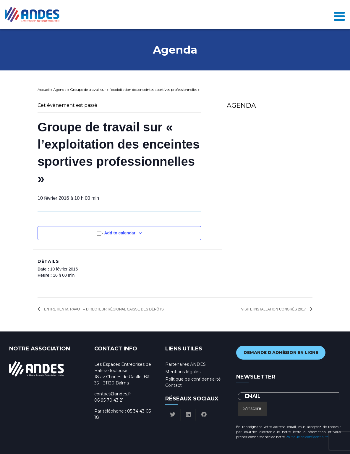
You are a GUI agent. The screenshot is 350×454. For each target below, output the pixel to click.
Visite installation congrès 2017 (274, 309)
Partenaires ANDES (185, 364)
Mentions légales (182, 371)
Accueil (44, 89)
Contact (173, 385)
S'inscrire (252, 408)
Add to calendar (119, 233)
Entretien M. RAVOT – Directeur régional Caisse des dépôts (103, 309)
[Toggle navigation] (339, 14)
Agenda (60, 89)
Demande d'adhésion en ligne (281, 352)
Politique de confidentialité (193, 379)
